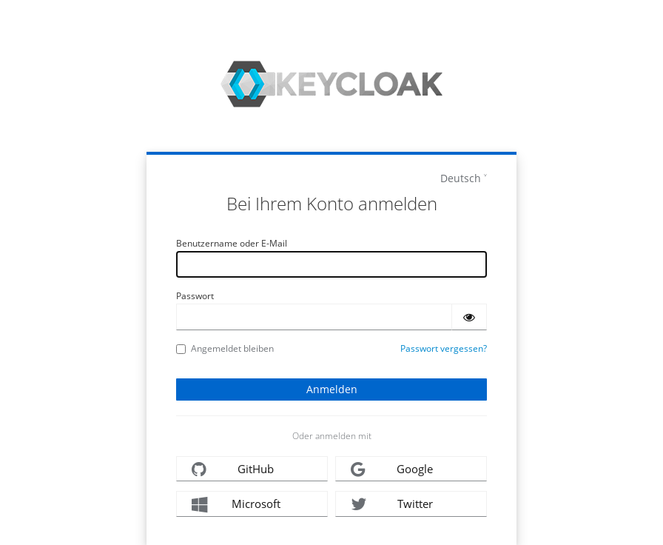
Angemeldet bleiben (225, 348)
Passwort (195, 296)
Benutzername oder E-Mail (231, 243)
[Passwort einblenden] (469, 317)
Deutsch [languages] (460, 178)
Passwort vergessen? (443, 348)
